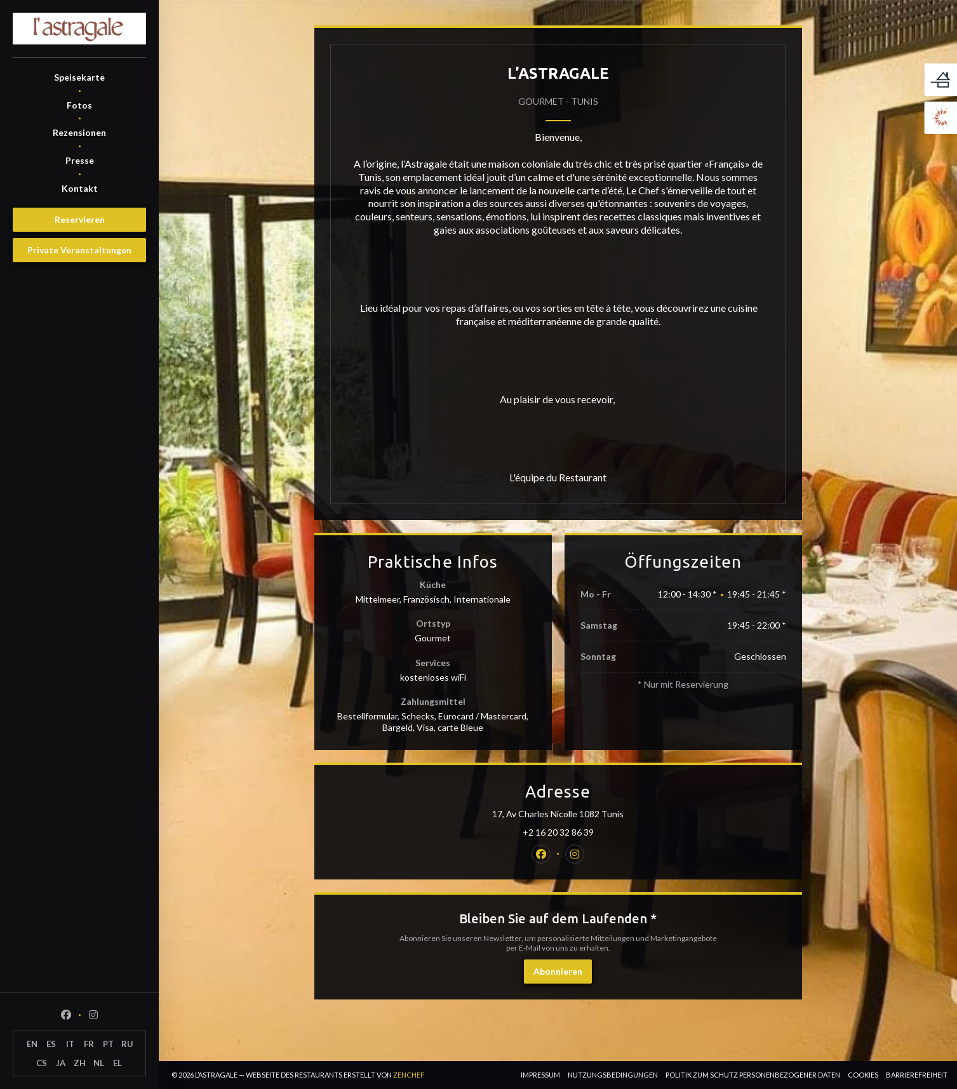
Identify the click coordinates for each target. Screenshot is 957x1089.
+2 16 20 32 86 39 (558, 832)
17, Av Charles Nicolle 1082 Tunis (612, 813)
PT (108, 1044)
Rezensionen (79, 132)
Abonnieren (557, 971)
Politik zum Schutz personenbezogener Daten (753, 1075)
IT (70, 1044)
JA (60, 1063)
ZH (80, 1063)
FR (89, 1044)
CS (41, 1063)
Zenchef (408, 1075)
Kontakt (80, 188)
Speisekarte (79, 77)
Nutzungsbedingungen (613, 1075)
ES (51, 1044)
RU (127, 1044)
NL (98, 1063)
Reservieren (80, 219)
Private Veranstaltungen (79, 249)
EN (32, 1044)
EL (117, 1063)
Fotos (79, 105)
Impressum (540, 1075)
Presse (79, 160)
